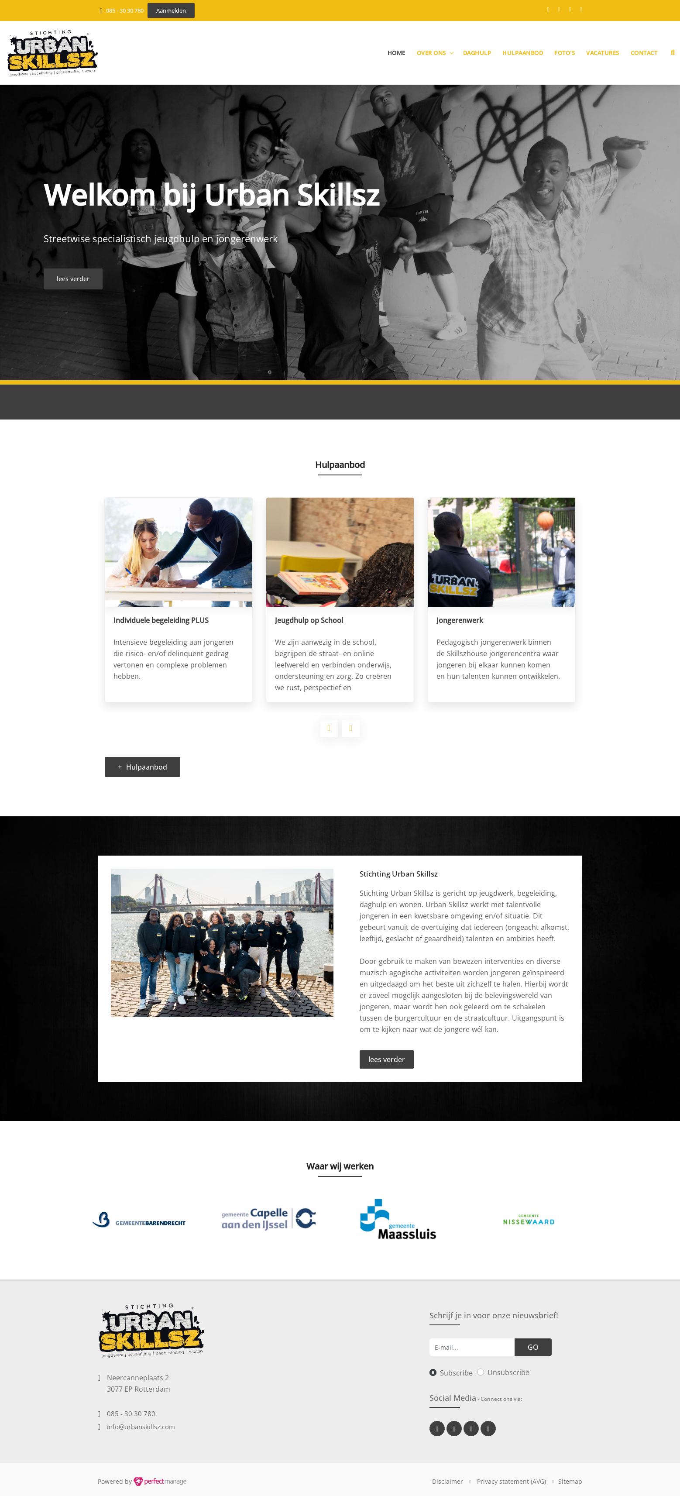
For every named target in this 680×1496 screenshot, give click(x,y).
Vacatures (602, 53)
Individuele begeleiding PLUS (161, 620)
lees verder (386, 1059)
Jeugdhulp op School (309, 620)
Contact (644, 53)
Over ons (431, 53)
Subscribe (456, 1373)
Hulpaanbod (522, 53)
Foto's (564, 53)
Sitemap (570, 1481)
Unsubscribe (508, 1372)
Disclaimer (447, 1481)
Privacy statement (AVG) (511, 1481)
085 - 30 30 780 (125, 10)
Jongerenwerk (459, 620)
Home (396, 53)
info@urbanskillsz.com (141, 1426)
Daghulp (477, 53)
